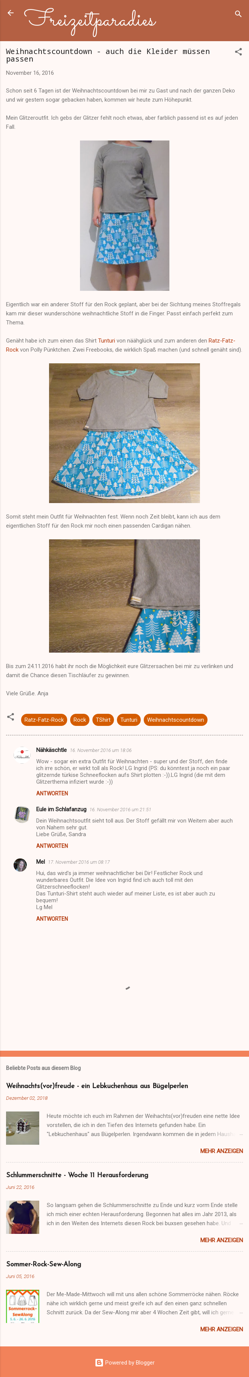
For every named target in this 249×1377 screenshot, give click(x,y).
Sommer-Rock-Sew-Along (43, 1264)
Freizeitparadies (89, 20)
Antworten (52, 793)
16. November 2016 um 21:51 (120, 809)
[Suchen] (238, 15)
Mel (40, 861)
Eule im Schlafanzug (61, 809)
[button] (238, 53)
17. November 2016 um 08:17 (79, 862)
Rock (80, 719)
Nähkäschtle (51, 750)
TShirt (103, 719)
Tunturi (106, 340)
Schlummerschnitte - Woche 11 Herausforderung (77, 1175)
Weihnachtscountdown (175, 719)
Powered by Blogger (125, 1362)
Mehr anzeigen (221, 1151)
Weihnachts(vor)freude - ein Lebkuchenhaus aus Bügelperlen (97, 1086)
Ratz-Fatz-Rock (44, 719)
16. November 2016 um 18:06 (101, 750)
